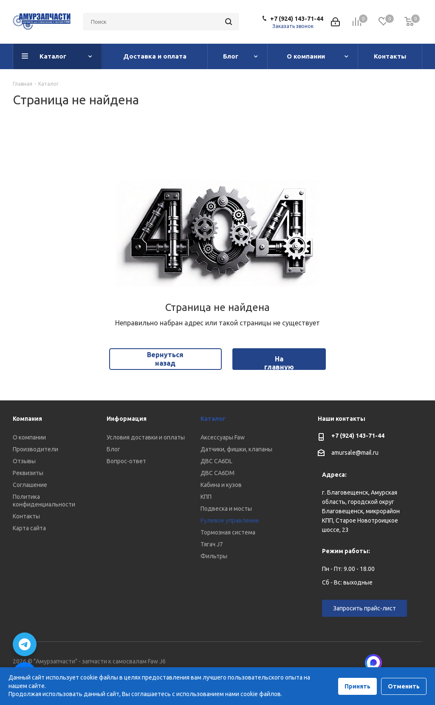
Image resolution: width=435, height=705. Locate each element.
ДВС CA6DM (217, 473)
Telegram (415, 662)
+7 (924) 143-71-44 (296, 18)
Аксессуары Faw (223, 437)
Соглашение (30, 484)
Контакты (26, 516)
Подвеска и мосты (226, 508)
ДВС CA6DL (216, 461)
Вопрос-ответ (126, 461)
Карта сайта (29, 528)
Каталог (213, 418)
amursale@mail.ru (355, 452)
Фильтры (214, 556)
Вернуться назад (165, 358)
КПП (206, 496)
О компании (29, 437)
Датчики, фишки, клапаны (236, 449)
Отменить (404, 686)
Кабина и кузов (221, 484)
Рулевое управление (230, 520)
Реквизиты (28, 473)
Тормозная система (228, 532)
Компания (27, 418)
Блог (113, 449)
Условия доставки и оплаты (146, 437)
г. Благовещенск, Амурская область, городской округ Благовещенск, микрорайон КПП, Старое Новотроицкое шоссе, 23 (361, 511)
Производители (35, 449)
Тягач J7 (212, 544)
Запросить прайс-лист (364, 608)
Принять (357, 686)
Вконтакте (394, 662)
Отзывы (24, 461)
